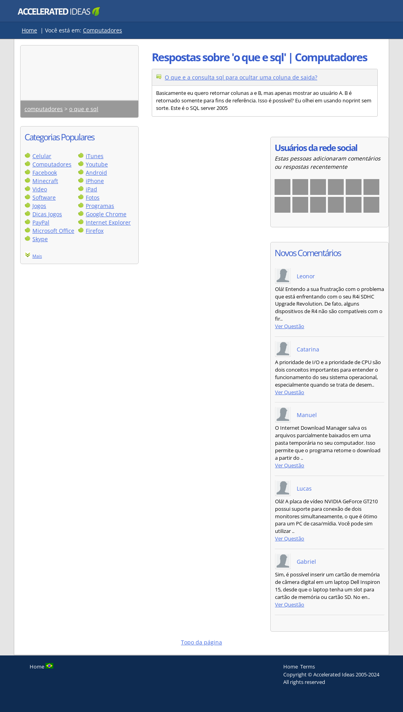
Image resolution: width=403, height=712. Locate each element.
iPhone (95, 181)
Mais (37, 256)
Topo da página (201, 642)
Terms (307, 666)
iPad (91, 189)
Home (29, 30)
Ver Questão (289, 326)
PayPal (40, 222)
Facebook (44, 172)
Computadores (102, 30)
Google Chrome (106, 214)
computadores (43, 109)
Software (44, 197)
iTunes (95, 156)
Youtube (97, 164)
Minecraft (45, 181)
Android (96, 172)
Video (39, 189)
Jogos (39, 206)
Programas (100, 206)
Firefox (95, 230)
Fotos (93, 197)
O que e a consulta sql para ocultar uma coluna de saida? (241, 77)
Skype (40, 239)
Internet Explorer (108, 222)
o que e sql (83, 109)
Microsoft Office (53, 230)
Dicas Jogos (47, 214)
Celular (41, 156)
